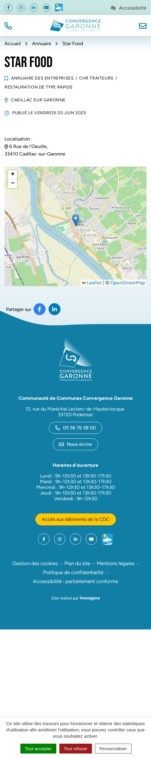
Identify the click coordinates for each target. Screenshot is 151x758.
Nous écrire (75, 444)
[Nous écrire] (143, 25)
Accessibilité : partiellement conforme (75, 581)
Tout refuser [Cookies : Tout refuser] (75, 748)
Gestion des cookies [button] (35, 563)
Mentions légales (116, 563)
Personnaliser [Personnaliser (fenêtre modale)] (113, 748)
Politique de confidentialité (73, 572)
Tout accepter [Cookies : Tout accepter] (38, 748)
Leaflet (92, 283)
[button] (8, 25)
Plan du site (77, 563)
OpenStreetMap (128, 283)
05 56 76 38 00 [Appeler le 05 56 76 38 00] (75, 428)
